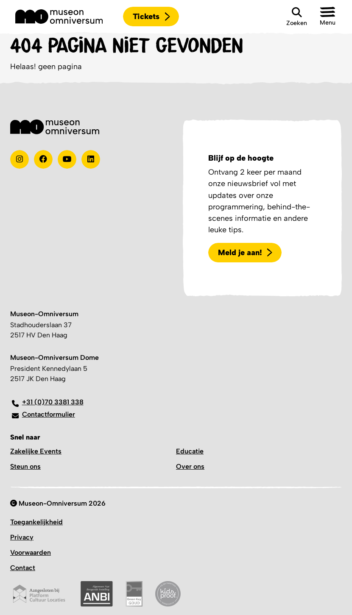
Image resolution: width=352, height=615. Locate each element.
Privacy (22, 537)
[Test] (43, 159)
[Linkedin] (90, 159)
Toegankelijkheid (36, 522)
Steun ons (25, 466)
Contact (22, 568)
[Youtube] (67, 159)
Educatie (190, 451)
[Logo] (59, 16)
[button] (327, 16)
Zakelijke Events (35, 451)
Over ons (190, 466)
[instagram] (19, 159)
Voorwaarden (30, 552)
